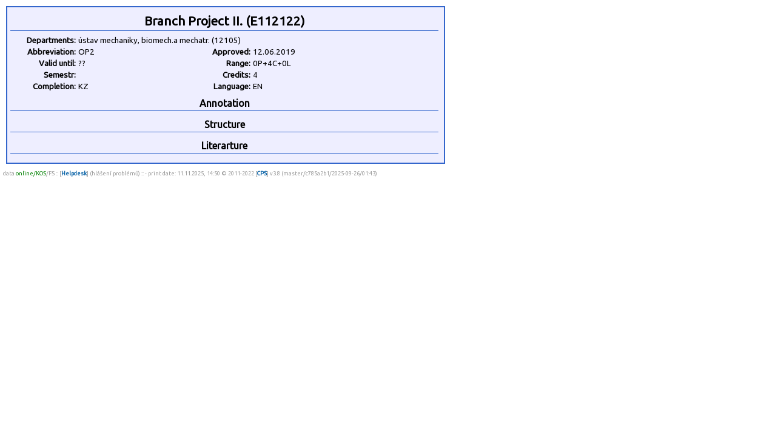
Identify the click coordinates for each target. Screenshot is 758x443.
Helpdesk (74, 173)
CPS (262, 173)
